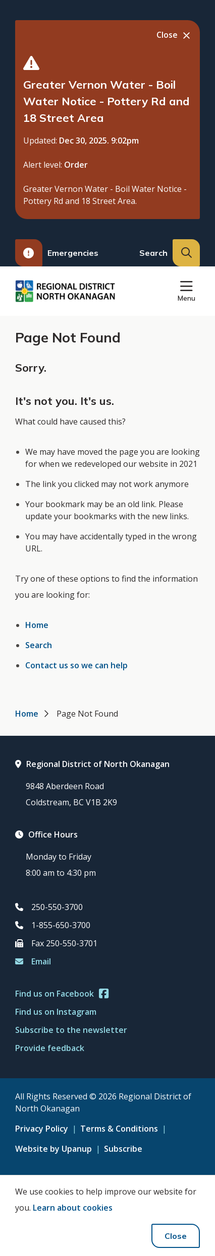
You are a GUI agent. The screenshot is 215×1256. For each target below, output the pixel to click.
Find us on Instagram (55, 1011)
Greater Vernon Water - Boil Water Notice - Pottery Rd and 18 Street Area (106, 101)
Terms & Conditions (119, 1128)
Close (176, 1236)
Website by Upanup (53, 1148)
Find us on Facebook (62, 993)
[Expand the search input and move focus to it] (186, 252)
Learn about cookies (73, 1207)
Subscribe (123, 1148)
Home (36, 625)
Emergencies (56, 252)
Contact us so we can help (76, 665)
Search (38, 645)
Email (33, 961)
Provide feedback (49, 1048)
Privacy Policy (41, 1128)
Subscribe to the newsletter (71, 1029)
